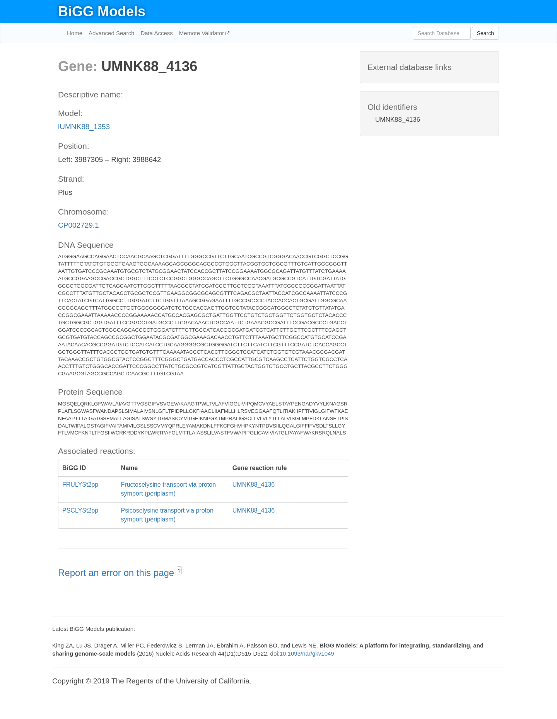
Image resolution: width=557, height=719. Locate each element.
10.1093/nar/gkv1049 (307, 653)
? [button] (179, 571)
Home (74, 33)
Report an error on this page (117, 572)
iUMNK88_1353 (84, 127)
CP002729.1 (78, 225)
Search (485, 33)
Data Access (156, 33)
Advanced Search (111, 33)
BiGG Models (101, 11)
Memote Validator (202, 33)
